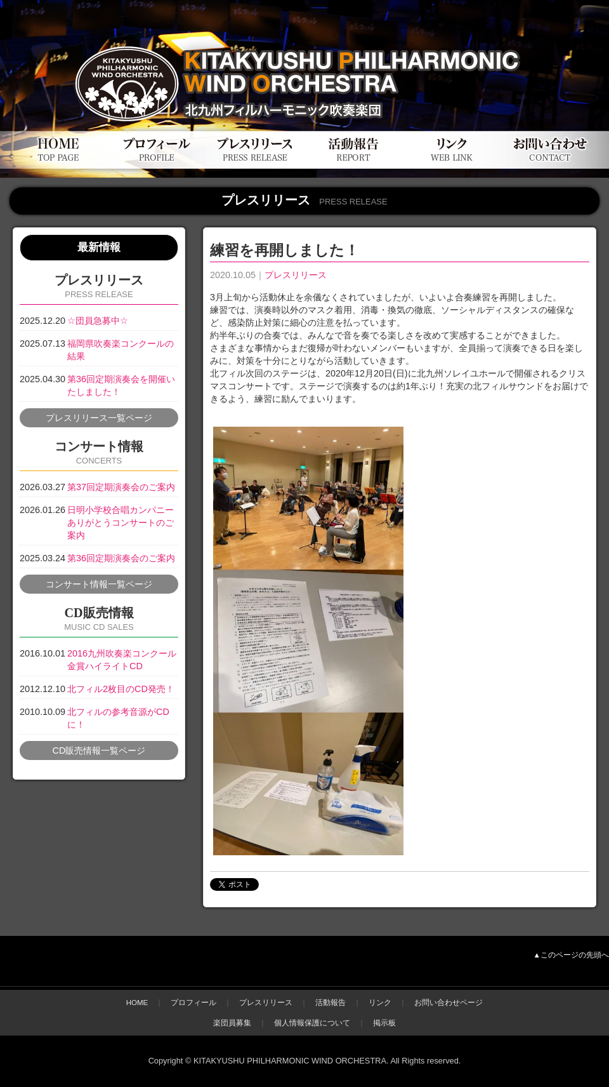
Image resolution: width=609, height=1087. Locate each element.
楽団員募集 (232, 1023)
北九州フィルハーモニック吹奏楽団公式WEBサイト (152, 36)
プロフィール (193, 1002)
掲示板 (384, 1023)
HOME (137, 1002)
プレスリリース (296, 275)
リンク (380, 1002)
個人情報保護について (312, 1023)
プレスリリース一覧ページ (99, 418)
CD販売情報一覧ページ (99, 750)
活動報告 (330, 1002)
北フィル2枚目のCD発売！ (120, 689)
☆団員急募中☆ (97, 321)
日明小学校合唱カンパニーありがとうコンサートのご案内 (120, 522)
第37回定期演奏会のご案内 (121, 487)
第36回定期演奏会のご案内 (121, 558)
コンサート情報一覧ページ (99, 584)
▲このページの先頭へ (571, 955)
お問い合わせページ (448, 1002)
